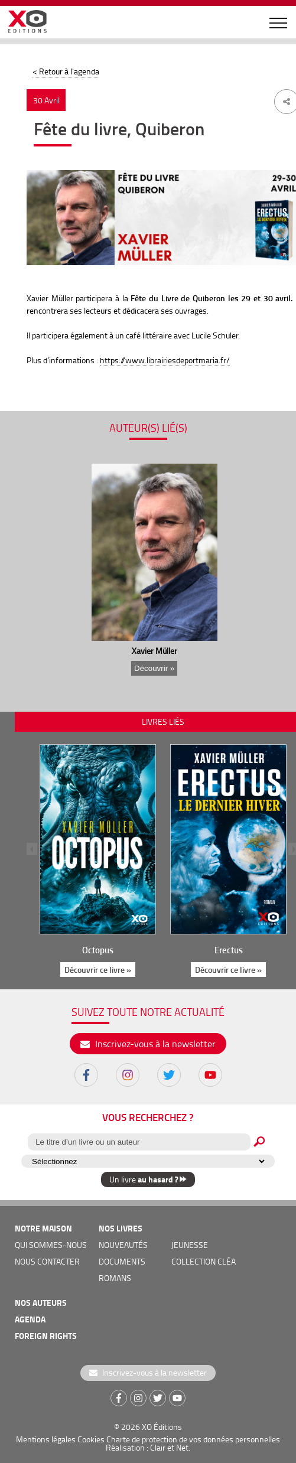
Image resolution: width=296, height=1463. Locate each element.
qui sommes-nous (51, 1244)
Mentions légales (46, 1439)
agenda (30, 1319)
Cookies (91, 1439)
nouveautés (123, 1244)
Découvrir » (154, 668)
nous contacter (47, 1261)
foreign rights (46, 1336)
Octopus (97, 949)
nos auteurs (41, 1302)
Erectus (228, 949)
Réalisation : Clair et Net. (148, 1447)
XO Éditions (162, 1426)
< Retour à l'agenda (65, 71)
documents (122, 1261)
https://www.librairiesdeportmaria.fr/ (165, 360)
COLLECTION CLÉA (203, 1261)
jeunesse (189, 1244)
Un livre (148, 1179)
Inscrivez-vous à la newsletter (148, 1043)
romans (115, 1277)
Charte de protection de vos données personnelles (193, 1439)
